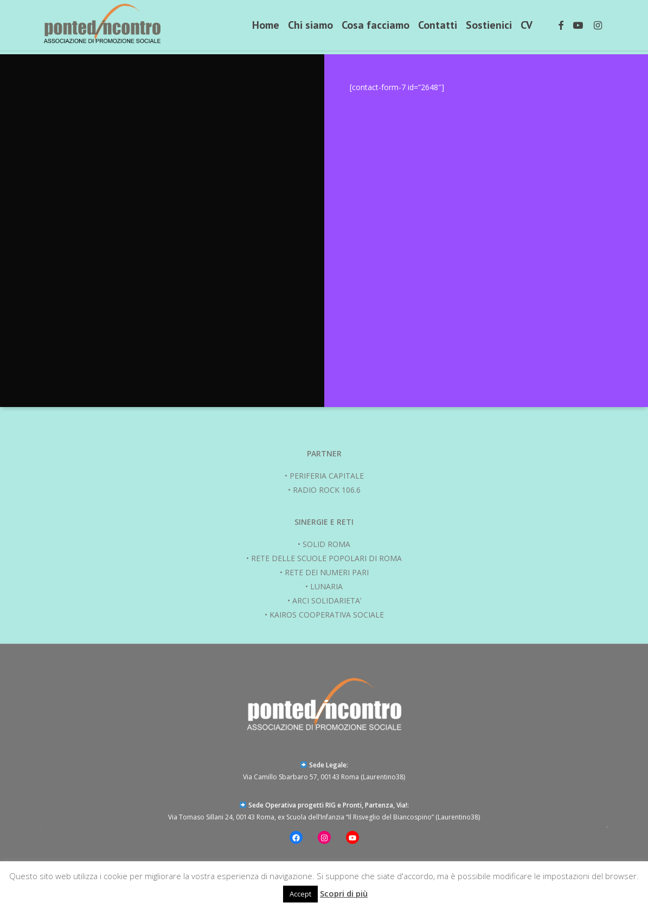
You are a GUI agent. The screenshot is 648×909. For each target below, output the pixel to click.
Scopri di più (344, 893)
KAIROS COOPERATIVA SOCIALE (327, 614)
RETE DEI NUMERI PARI (327, 572)
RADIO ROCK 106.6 (327, 490)
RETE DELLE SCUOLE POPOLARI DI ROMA (326, 558)
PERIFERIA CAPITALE (327, 476)
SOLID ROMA (326, 544)
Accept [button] (300, 894)
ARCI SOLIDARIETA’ (326, 600)
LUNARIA (326, 586)
